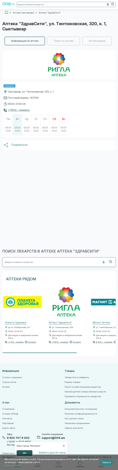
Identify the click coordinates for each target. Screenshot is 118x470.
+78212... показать (19, 110)
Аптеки (6, 387)
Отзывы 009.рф (10, 414)
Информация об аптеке (25, 41)
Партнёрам (8, 423)
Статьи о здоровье (12, 377)
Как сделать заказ (74, 418)
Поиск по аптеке (64, 41)
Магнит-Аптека (101, 322)
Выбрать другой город (52, 452)
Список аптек (9, 382)
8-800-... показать (104, 342)
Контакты (7, 418)
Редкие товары (72, 382)
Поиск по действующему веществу (83, 387)
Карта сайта (8, 428)
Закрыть (106, 462)
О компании (8, 409)
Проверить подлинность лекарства (83, 396)
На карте (32, 342)
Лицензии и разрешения (77, 423)
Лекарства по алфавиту (77, 377)
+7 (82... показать (16, 342)
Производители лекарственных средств (85, 392)
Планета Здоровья (15, 322)
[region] (59, 41)
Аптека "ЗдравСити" (60, 322)
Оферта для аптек (74, 428)
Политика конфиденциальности (81, 414)
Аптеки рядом (97, 41)
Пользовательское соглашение (81, 409)
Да (24, 453)
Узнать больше (13, 465)
